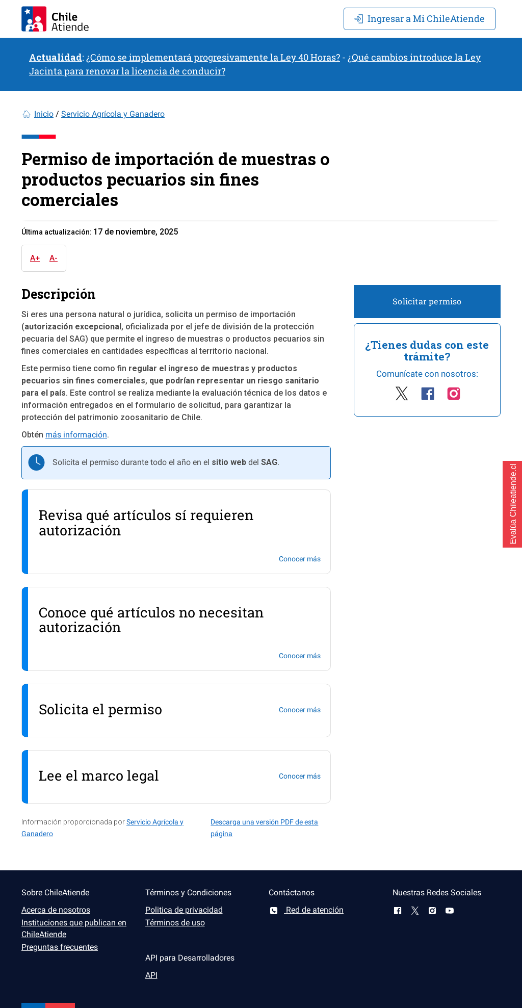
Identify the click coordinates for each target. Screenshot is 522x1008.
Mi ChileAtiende (419, 18)
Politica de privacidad (184, 910)
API (151, 975)
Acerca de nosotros (55, 910)
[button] (512, 504)
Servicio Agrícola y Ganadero (113, 114)
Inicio (44, 114)
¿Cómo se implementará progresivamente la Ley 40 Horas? (213, 57)
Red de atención (306, 910)
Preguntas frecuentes (59, 947)
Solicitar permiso (427, 301)
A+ (35, 258)
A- (53, 258)
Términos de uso (175, 922)
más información (76, 435)
